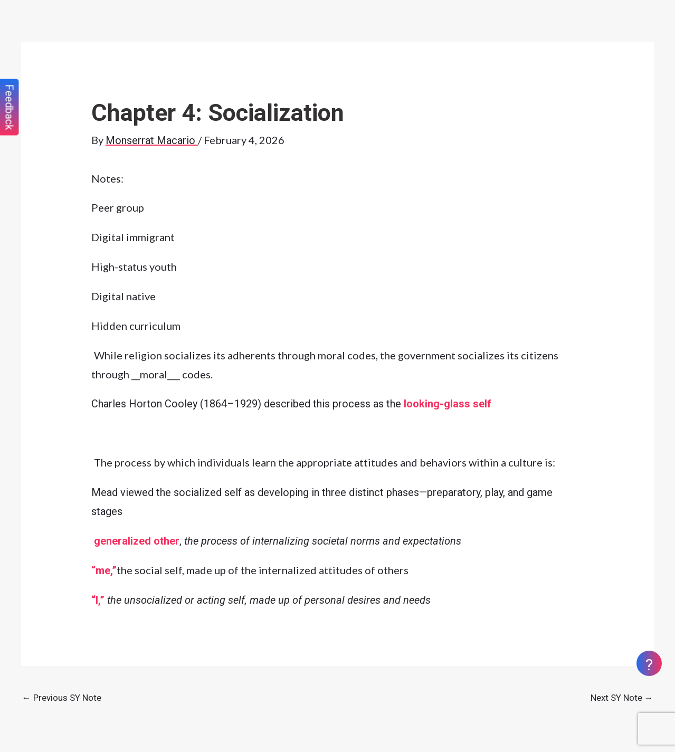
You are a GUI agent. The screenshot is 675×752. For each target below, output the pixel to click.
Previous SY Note (61, 697)
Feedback (9, 107)
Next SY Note (622, 697)
